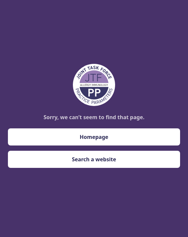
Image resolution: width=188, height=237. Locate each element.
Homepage (94, 137)
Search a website (94, 159)
